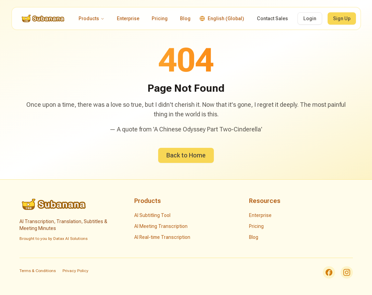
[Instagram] (347, 272)
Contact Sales (272, 18)
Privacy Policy (75, 270)
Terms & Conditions (37, 270)
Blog (185, 18)
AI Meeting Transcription (161, 226)
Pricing (160, 18)
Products (92, 18)
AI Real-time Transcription (162, 237)
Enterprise (128, 18)
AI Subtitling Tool (152, 215)
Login (309, 18)
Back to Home (186, 155)
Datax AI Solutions (70, 238)
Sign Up (341, 18)
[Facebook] (329, 272)
